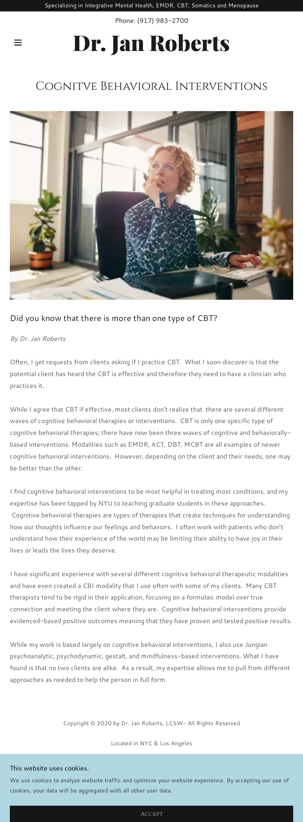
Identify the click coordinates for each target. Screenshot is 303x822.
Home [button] (151, 763)
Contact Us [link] (151, 787)
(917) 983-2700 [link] (162, 20)
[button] (31, 42)
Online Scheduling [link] (151, 775)
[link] (151, 42)
